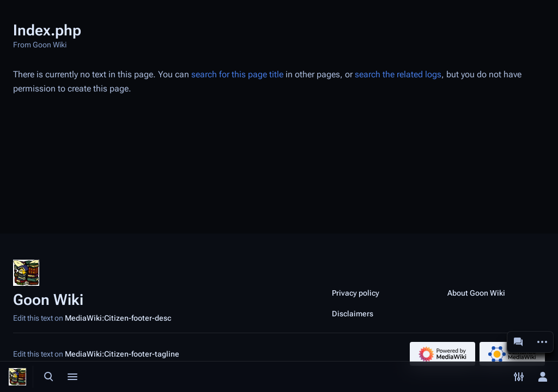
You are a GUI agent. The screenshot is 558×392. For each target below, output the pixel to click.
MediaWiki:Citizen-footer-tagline (122, 354)
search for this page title (237, 74)
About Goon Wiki (476, 293)
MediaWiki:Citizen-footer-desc (118, 318)
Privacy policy (355, 293)
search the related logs (398, 74)
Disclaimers (352, 313)
